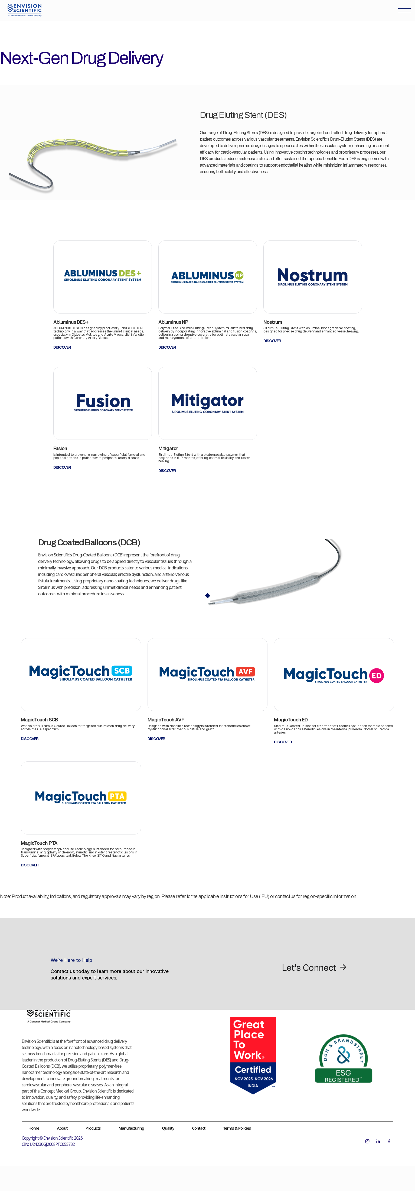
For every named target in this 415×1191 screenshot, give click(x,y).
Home (33, 1120)
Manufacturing (131, 1120)
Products (92, 1120)
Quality (168, 1120)
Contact (198, 1120)
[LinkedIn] (378, 1134)
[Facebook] (389, 1134)
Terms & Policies (237, 1120)
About (62, 1120)
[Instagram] (367, 1134)
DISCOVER (62, 347)
